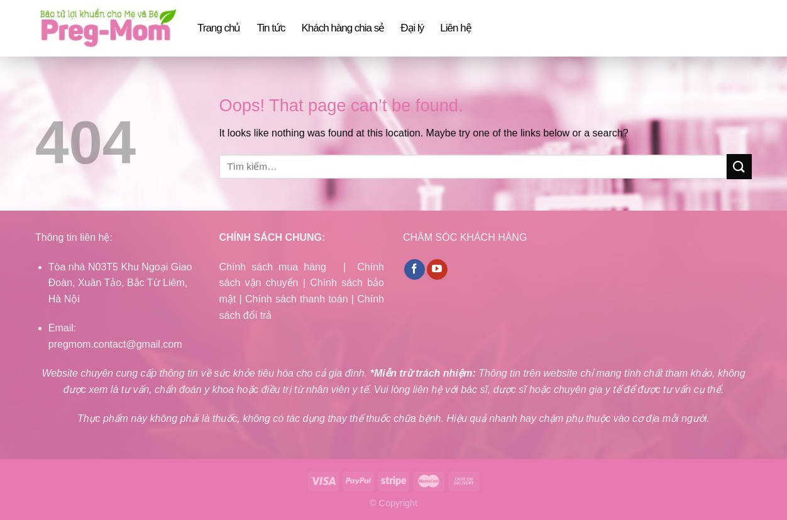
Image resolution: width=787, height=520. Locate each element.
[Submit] (739, 166)
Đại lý (412, 28)
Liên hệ (455, 28)
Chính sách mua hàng (272, 267)
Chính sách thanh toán (296, 299)
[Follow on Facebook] (414, 269)
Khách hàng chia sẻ (342, 28)
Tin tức (270, 28)
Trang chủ (218, 28)
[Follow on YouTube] (437, 269)
